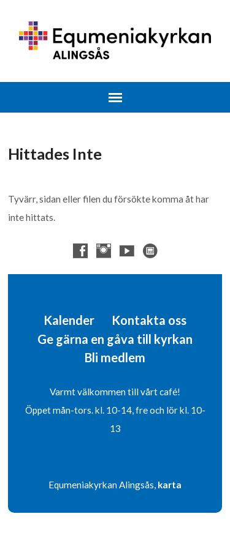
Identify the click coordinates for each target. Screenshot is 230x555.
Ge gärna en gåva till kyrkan (115, 339)
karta (170, 484)
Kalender (69, 320)
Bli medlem (115, 357)
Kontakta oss (149, 320)
